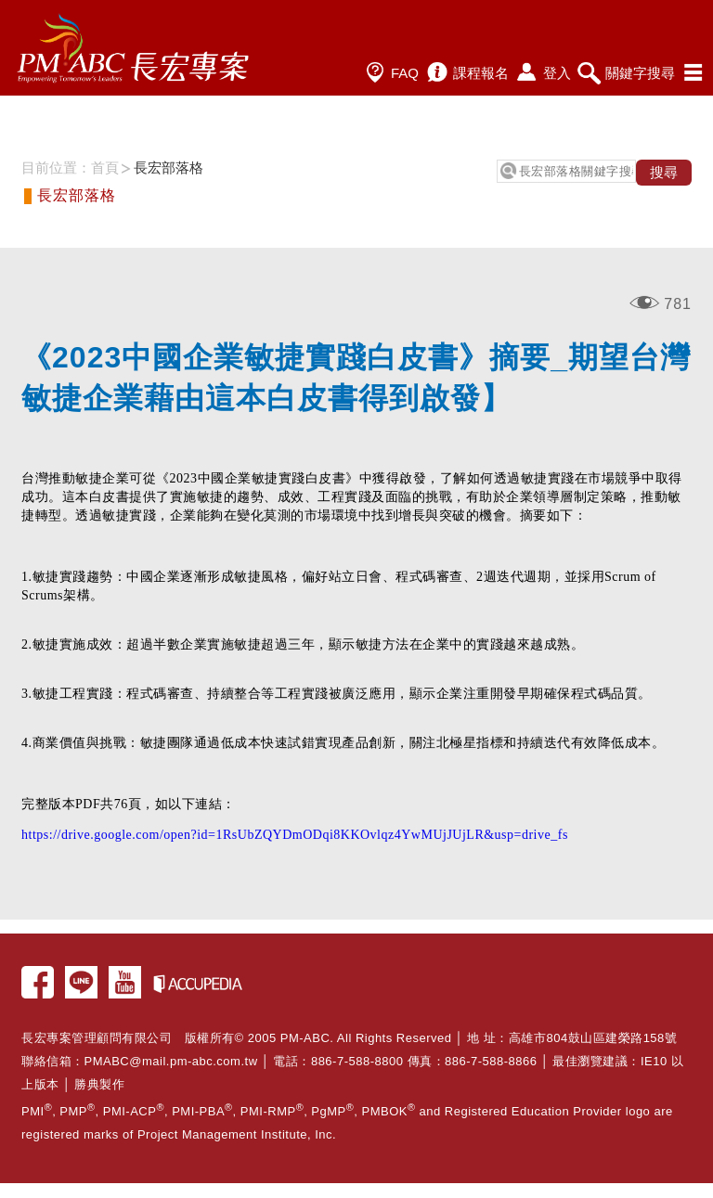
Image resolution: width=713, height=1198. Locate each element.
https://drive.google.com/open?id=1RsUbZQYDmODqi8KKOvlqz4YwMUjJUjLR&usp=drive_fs (294, 835)
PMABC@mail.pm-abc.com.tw (171, 1061)
